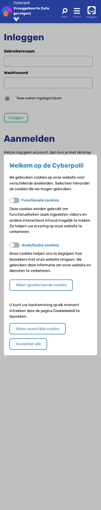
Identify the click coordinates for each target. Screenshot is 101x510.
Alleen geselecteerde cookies (41, 285)
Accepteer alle (28, 344)
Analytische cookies (40, 245)
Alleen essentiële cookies (38, 329)
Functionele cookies (40, 200)
